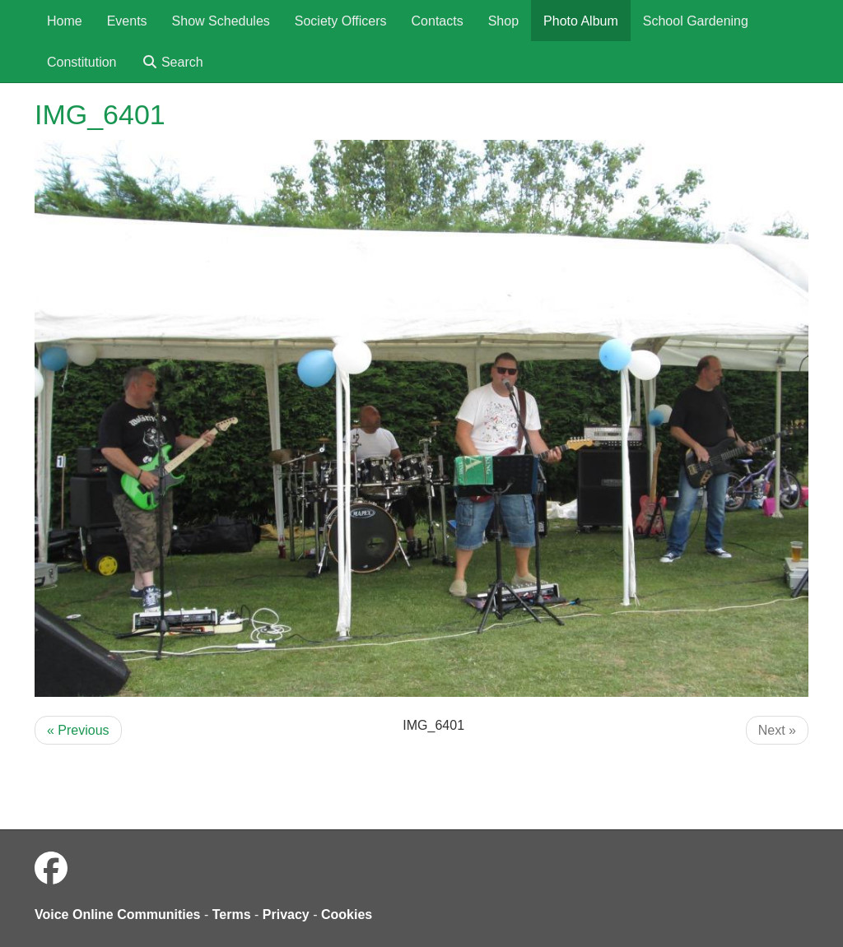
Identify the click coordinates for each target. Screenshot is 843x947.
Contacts (437, 21)
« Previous (78, 730)
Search (172, 62)
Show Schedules (221, 21)
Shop (503, 21)
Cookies (346, 914)
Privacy (286, 914)
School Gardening (695, 21)
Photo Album (580, 21)
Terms (231, 914)
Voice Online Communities (118, 914)
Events (127, 21)
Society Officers (341, 21)
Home (64, 21)
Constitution (82, 62)
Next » (777, 730)
